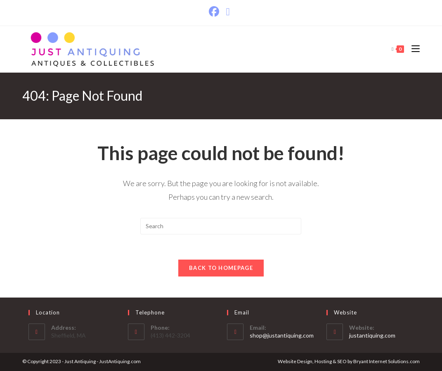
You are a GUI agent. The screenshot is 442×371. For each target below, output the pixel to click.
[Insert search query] (220, 226)
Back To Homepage (221, 268)
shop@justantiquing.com (282, 335)
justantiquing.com (372, 335)
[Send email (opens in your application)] (227, 12)
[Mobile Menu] (412, 49)
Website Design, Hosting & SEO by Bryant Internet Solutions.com (349, 361)
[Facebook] (215, 12)
